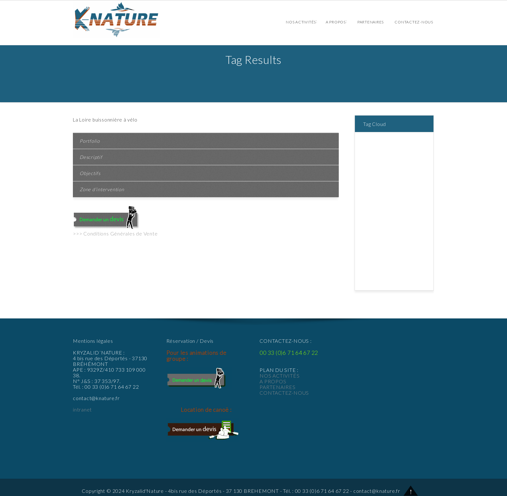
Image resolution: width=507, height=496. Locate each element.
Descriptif (91, 157)
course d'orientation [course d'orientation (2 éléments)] (381, 181)
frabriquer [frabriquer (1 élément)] (403, 201)
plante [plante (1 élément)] (420, 236)
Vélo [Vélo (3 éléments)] (365, 285)
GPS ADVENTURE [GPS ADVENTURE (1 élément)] (379, 208)
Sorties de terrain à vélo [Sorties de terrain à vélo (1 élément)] (385, 257)
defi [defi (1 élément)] (427, 181)
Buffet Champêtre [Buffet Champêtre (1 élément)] (400, 167)
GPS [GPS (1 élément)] (418, 201)
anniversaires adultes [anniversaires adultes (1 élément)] (383, 146)
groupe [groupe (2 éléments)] (405, 208)
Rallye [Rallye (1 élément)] (367, 243)
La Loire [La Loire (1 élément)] (394, 222)
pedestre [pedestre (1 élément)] (405, 236)
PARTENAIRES (277, 387)
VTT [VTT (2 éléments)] (426, 278)
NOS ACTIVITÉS (279, 376)
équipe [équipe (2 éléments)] (378, 285)
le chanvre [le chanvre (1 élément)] (405, 229)
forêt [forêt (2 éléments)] (388, 201)
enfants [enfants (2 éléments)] (393, 187)
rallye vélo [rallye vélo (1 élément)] (385, 243)
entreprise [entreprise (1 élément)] (371, 201)
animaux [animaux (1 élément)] (383, 139)
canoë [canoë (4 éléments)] (424, 167)
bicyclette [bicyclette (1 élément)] (371, 167)
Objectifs (90, 173)
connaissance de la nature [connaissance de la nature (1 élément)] (388, 174)
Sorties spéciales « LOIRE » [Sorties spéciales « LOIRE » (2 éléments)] (389, 264)
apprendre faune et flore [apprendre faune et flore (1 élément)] (386, 153)
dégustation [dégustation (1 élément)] (373, 187)
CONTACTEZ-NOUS (284, 393)
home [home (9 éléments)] (402, 215)
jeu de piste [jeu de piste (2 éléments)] (373, 222)
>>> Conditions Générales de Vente (115, 233)
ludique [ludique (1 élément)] (368, 236)
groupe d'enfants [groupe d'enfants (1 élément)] (378, 215)
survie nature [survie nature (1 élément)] (374, 271)
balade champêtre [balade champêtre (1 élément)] (379, 160)
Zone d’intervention (102, 189)
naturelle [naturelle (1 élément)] (386, 236)
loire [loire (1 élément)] (421, 229)
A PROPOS (273, 381)
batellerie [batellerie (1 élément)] (407, 160)
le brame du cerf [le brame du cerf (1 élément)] (378, 229)
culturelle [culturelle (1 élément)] (412, 181)
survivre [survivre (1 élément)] (397, 271)
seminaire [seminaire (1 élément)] (410, 250)
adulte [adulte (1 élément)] (367, 139)
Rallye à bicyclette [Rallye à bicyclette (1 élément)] (380, 250)
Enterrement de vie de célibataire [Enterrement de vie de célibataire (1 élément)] (395, 194)
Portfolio (90, 141)
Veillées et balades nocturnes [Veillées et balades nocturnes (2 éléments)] (391, 278)
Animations (122, 19)
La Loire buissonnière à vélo (105, 119)
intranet (82, 409)
